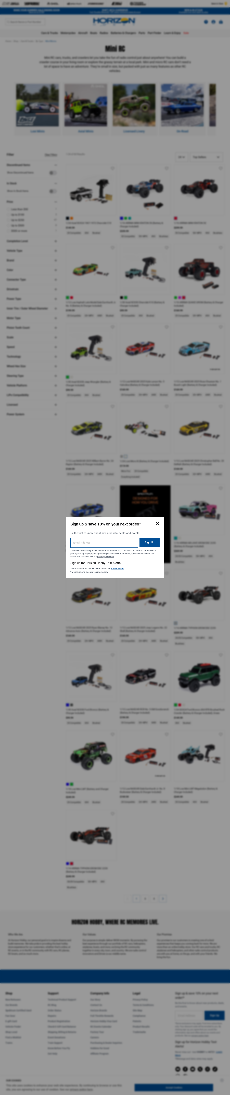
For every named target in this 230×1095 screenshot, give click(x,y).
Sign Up (149, 542)
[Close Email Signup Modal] (158, 523)
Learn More (117, 568)
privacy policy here (105, 556)
